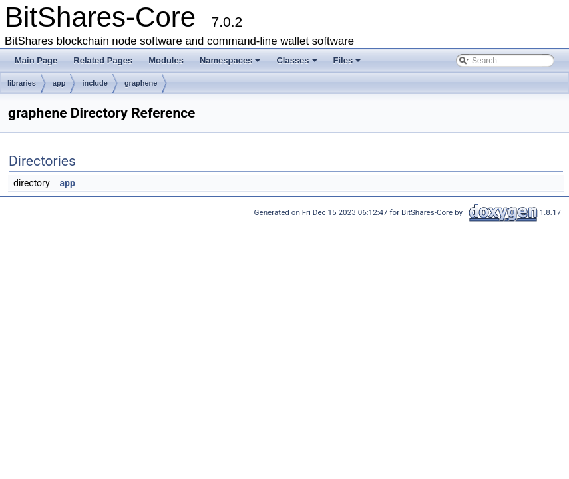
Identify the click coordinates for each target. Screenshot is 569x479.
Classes (296, 60)
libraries (21, 83)
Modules (166, 60)
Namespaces (230, 60)
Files (347, 60)
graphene (141, 83)
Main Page (36, 60)
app (59, 83)
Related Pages (102, 60)
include (95, 83)
